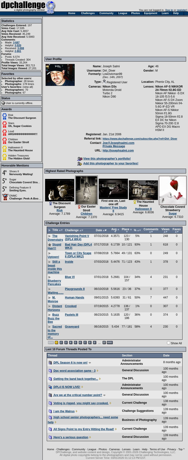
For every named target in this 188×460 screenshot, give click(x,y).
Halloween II (15, 147)
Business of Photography (139, 420)
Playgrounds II (75, 289)
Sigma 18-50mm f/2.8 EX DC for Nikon (169, 118)
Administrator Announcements (131, 362)
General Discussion (135, 370)
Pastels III (71, 314)
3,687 (16, 42)
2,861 (18, 51)
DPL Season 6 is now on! (68, 362)
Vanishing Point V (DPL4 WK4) (77, 237)
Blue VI (70, 277)
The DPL (128, 378)
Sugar (12, 179)
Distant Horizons (55, 308)
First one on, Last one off (113, 202)
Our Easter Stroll (18, 142)
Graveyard (72, 326)
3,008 (20, 48)
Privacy (171, 449)
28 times (29, 81)
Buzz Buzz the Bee (53, 318)
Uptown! (53, 257)
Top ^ (181, 449)
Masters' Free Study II (113, 209)
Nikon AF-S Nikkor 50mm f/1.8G (167, 111)
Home (50, 449)
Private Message (114, 146)
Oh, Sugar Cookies (19, 126)
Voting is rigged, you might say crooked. (79, 403)
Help (144, 449)
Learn (136, 449)
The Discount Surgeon (22, 117)
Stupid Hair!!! (54, 246)
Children (13, 139)
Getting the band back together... (73, 379)
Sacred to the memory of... (55, 332)
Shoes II (14, 171)
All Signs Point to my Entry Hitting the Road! (81, 429)
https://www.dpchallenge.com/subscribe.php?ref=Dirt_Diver (140, 138)
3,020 (18, 45)
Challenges (63, 449)
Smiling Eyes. (17, 190)
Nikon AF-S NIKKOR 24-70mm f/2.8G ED (169, 88)
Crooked (71, 306)
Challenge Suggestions (138, 411)
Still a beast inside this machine (55, 267)
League (92, 449)
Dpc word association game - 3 (72, 370)
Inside (69, 261)
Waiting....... (55, 292)
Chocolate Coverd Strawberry (27, 182)
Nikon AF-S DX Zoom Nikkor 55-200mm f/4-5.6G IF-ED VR (169, 103)
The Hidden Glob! (19, 158)
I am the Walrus (62, 411)
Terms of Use (157, 449)
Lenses (126, 449)
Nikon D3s (110, 86)
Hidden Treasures (18, 155)
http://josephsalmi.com (118, 150)
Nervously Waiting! (21, 174)
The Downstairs (55, 237)
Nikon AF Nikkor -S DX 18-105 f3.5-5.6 (169, 95)
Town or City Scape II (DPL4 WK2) (78, 254)
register (181, 10)
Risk (10, 115)
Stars (11, 123)
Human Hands (74, 297)
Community (78, 449)
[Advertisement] (67, 36)
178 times (28, 84)
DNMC (13, 195)
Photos (103, 449)
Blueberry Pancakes (54, 282)
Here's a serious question (68, 437)
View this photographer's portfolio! (104, 158)
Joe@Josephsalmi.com (118, 143)
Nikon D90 (109, 96)
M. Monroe (53, 299)
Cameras (114, 449)
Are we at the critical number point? (75, 395)
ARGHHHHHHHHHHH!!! (22, 134)
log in (169, 10)
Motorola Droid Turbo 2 (112, 91)
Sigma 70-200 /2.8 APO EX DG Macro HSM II (167, 127)
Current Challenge (134, 402)
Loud (11, 131)
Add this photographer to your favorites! (107, 163)
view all (28, 86)
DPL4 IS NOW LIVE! (64, 387)
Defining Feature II (20, 187)
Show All (176, 343)
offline (29, 103)
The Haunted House (20, 150)
